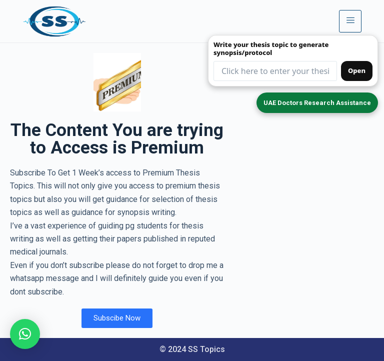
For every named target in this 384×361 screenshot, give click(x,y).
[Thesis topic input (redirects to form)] (275, 71)
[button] (25, 334)
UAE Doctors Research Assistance (317, 102)
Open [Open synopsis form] (357, 70)
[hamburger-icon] (350, 21)
